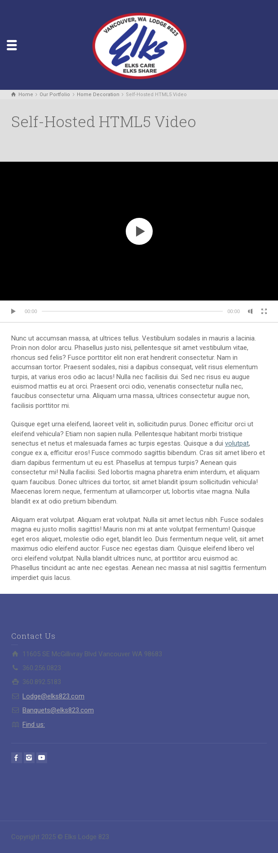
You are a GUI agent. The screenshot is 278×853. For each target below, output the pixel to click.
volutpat (237, 443)
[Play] (14, 311)
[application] (139, 231)
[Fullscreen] (264, 311)
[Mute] (250, 311)
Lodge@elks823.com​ (53, 696)
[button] (139, 231)
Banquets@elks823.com (58, 710)
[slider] (132, 311)
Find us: (33, 724)
